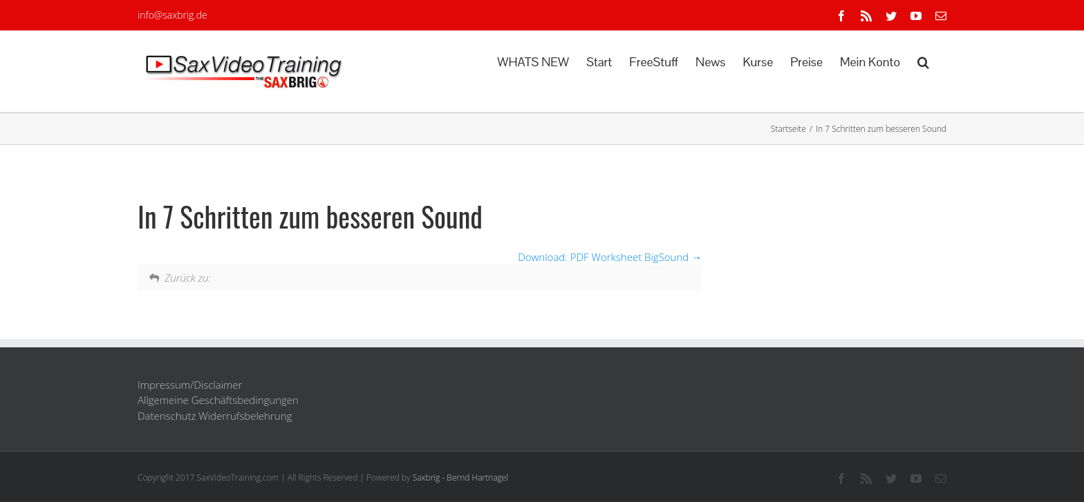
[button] (923, 60)
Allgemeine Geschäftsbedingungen (218, 400)
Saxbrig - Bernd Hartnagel (461, 477)
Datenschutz (167, 416)
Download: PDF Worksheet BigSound (610, 257)
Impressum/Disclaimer (190, 385)
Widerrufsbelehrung (245, 416)
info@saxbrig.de (172, 14)
